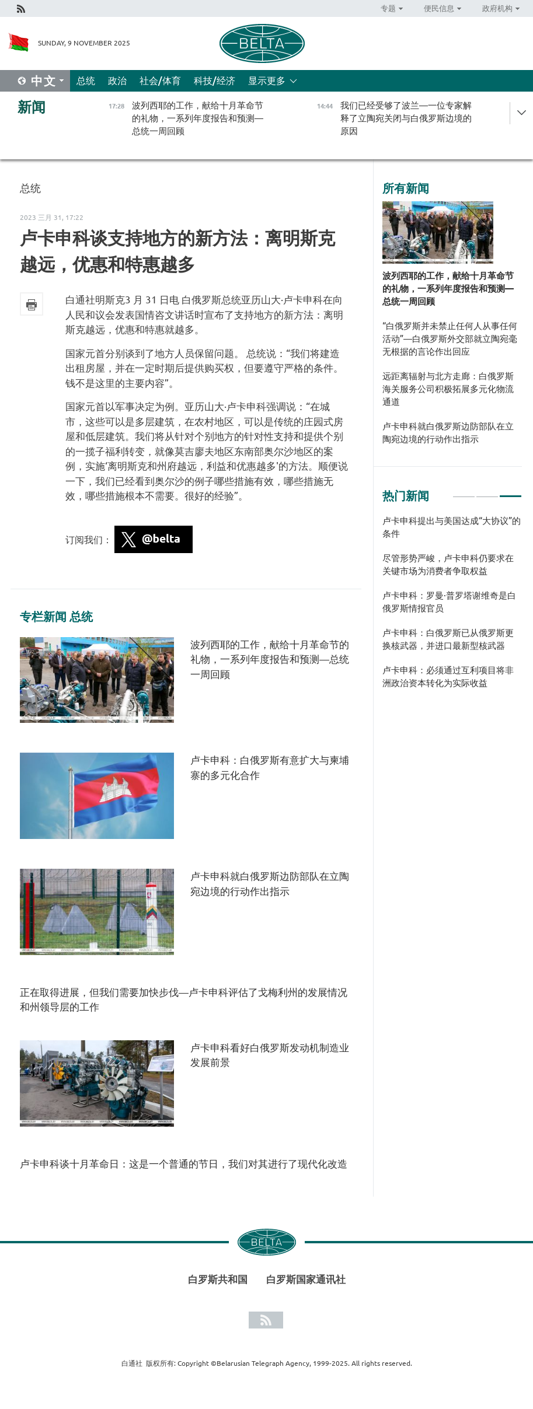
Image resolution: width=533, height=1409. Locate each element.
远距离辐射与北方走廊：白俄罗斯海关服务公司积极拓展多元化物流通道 (448, 389)
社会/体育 (160, 80)
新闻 (32, 107)
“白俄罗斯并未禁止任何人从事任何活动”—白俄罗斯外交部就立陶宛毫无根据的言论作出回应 (449, 338)
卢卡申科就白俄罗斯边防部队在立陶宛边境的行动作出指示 (448, 432)
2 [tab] (487, 491)
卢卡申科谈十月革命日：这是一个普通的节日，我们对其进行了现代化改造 (183, 1163)
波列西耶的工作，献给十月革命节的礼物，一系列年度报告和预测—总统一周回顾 (269, 659)
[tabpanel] (452, 608)
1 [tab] (464, 491)
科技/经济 (214, 80)
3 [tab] (510, 491)
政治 (117, 80)
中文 (44, 81)
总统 (85, 80)
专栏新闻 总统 (56, 617)
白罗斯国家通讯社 (306, 1279)
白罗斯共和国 (218, 1279)
